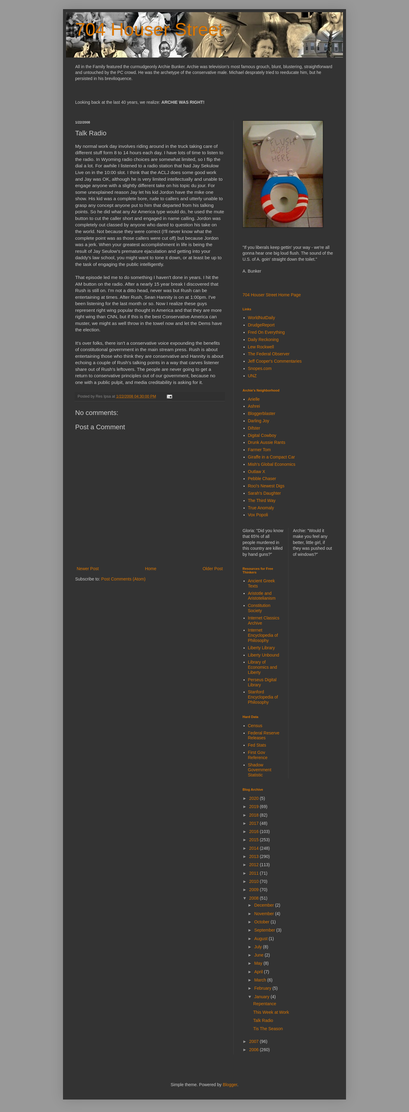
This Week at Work (271, 1012)
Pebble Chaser (262, 478)
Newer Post (88, 568)
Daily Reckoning (263, 339)
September (265, 930)
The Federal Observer (269, 353)
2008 (254, 898)
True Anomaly (261, 507)
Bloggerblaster (261, 413)
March (260, 980)
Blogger (230, 1084)
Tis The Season (268, 1028)
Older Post (213, 568)
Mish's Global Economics (271, 464)
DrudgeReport (261, 324)
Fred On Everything (266, 332)
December (264, 905)
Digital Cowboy (262, 435)
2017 (254, 823)
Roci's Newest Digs (266, 485)
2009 (254, 889)
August (261, 938)
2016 (254, 831)
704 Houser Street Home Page (272, 294)
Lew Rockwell (261, 346)
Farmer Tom (259, 449)
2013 (254, 856)
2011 (254, 873)
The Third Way (262, 500)
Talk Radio (263, 1020)
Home (150, 568)
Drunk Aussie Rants (266, 442)
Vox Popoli (258, 514)
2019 (254, 806)
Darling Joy (258, 420)
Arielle (254, 399)
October (262, 921)
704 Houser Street (149, 29)
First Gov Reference (258, 755)
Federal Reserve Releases (264, 735)
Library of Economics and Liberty (262, 667)
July (258, 946)
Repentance (264, 1003)
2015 (254, 839)
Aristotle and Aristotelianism (262, 596)
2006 (254, 1049)
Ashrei (254, 406)
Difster (254, 428)
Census (255, 725)
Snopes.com (260, 368)
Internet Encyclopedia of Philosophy (263, 635)
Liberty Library (261, 647)
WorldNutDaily (261, 317)
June (259, 955)
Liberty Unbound (263, 655)
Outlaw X (256, 471)
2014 (254, 848)
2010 (254, 881)
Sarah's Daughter (264, 493)
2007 (254, 1041)
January (262, 996)
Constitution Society (259, 608)
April (259, 971)
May (258, 963)
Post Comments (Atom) (123, 579)
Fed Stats (257, 745)
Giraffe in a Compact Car (271, 457)
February (263, 988)
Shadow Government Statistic (259, 770)
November (264, 913)
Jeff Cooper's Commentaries (275, 361)
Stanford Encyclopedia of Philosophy (263, 697)
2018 (254, 815)
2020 (254, 798)
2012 (254, 864)
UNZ (252, 375)
